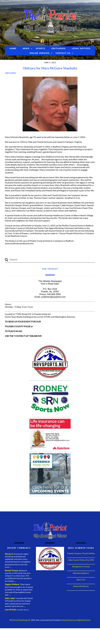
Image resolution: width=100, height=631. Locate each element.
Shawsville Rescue (81, 587)
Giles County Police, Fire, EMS (81, 560)
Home (13, 49)
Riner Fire (81, 580)
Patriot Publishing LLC (21, 621)
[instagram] (51, 41)
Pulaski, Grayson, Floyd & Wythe (81, 554)
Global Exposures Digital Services (76, 621)
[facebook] (43, 41)
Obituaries (58, 49)
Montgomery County (81, 567)
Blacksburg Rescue (81, 573)
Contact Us (63, 54)
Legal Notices (81, 49)
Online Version (39, 54)
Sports (40, 49)
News (26, 49)
